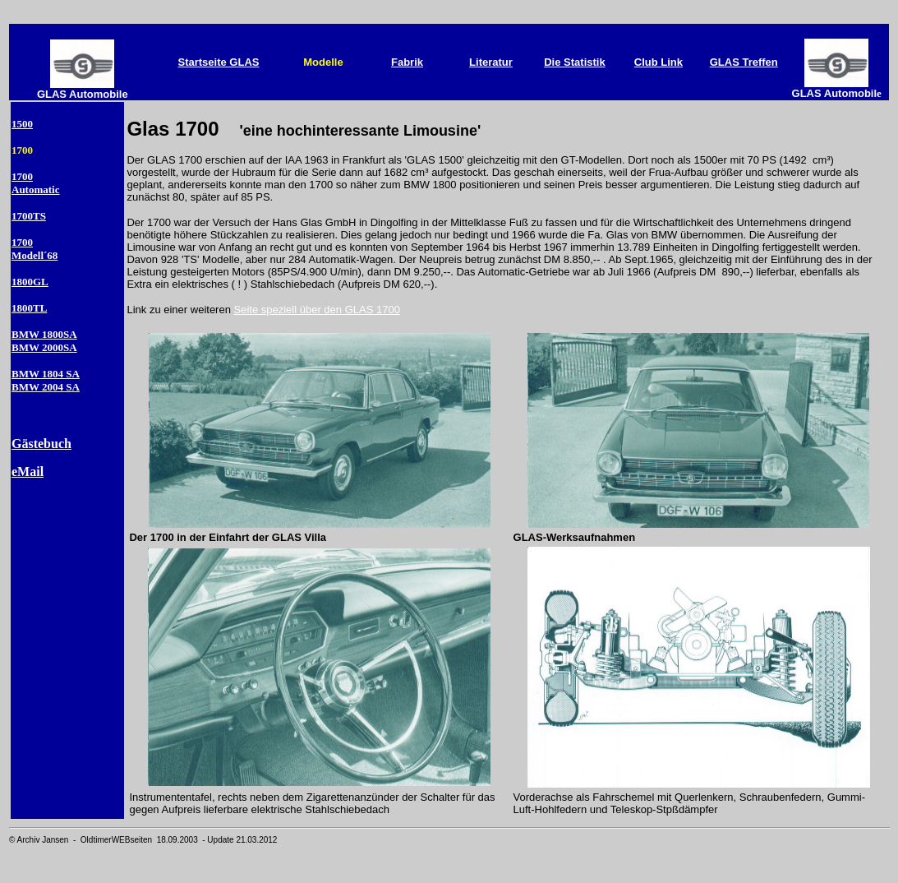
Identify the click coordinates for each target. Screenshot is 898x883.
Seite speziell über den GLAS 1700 (317, 309)
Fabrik (407, 62)
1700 (22, 176)
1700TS (29, 216)
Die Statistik (574, 62)
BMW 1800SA (44, 334)
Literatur (491, 62)
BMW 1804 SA (46, 374)
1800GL (30, 281)
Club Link (658, 62)
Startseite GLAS (219, 62)
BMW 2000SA (44, 347)
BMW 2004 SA (46, 387)
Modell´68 (35, 255)
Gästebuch (41, 444)
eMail (28, 471)
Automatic (36, 189)
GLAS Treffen (744, 62)
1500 (22, 124)
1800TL (29, 308)
